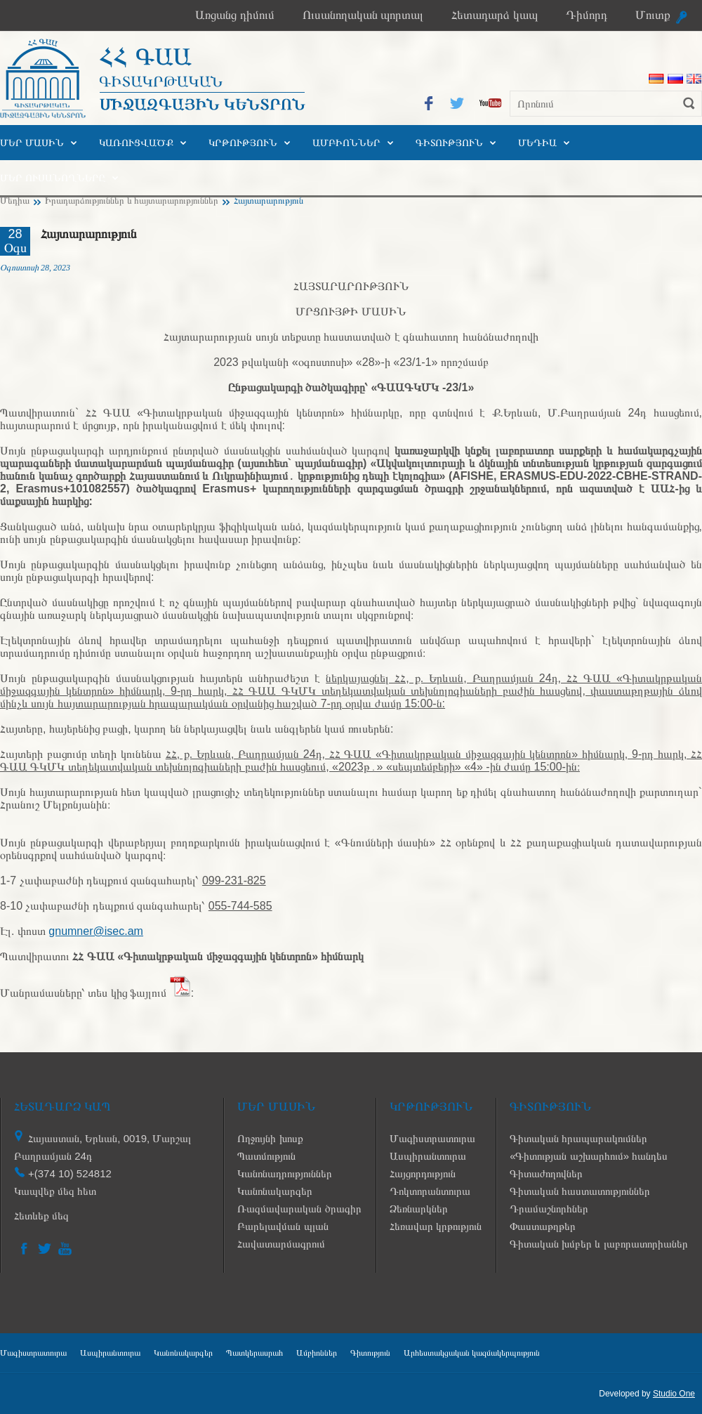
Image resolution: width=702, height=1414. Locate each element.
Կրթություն (242, 142)
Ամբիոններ (346, 142)
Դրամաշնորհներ (549, 1209)
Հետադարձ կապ (494, 15)
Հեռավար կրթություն (436, 1226)
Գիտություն (449, 142)
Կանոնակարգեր (274, 1191)
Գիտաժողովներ (546, 1173)
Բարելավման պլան (282, 1226)
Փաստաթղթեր (543, 1226)
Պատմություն (266, 1156)
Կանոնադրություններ (284, 1173)
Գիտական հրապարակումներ (578, 1138)
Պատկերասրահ (254, 1353)
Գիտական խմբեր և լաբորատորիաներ (599, 1244)
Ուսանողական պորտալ (363, 15)
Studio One (674, 1394)
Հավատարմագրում (281, 1244)
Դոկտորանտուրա (430, 1191)
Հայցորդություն (423, 1173)
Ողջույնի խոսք (270, 1138)
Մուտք (652, 15)
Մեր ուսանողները (52, 177)
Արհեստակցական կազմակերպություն (472, 1353)
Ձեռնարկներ (419, 1209)
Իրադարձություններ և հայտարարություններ (131, 200)
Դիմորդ (586, 15)
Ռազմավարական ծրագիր (299, 1209)
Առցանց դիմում (234, 15)
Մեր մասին (32, 142)
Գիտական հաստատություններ (580, 1191)
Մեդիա (537, 142)
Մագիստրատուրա (432, 1138)
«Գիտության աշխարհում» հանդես (589, 1156)
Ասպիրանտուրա (428, 1156)
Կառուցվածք (136, 142)
